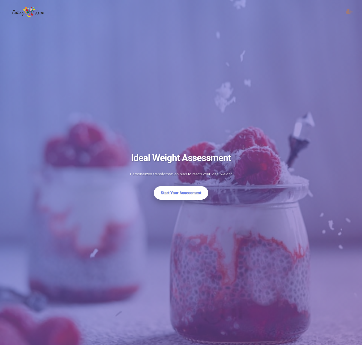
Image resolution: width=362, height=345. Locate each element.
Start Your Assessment (181, 192)
